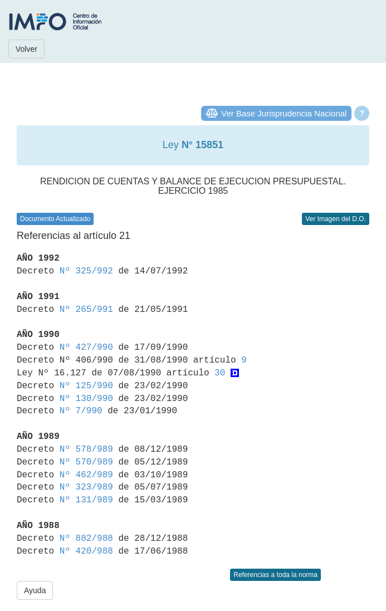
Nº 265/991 (86, 310)
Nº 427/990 (86, 348)
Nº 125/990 (86, 386)
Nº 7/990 (81, 411)
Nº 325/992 (86, 271)
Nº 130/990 (86, 399)
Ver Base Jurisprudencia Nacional (283, 113)
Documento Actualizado (55, 219)
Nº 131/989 (86, 500)
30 (219, 373)
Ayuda (35, 590)
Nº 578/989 (86, 449)
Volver (26, 49)
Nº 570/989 (86, 462)
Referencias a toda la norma (275, 575)
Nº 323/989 (86, 487)
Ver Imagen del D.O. (335, 219)
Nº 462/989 (86, 475)
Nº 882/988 (86, 539)
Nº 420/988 (86, 551)
